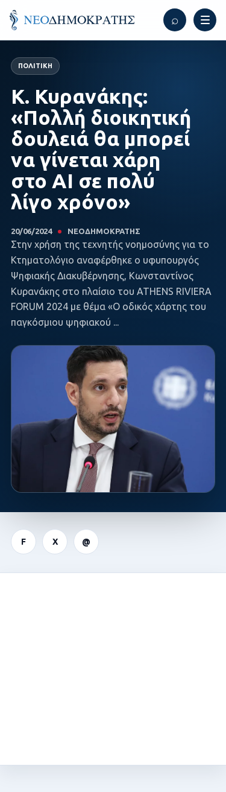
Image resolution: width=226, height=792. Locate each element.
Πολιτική (35, 65)
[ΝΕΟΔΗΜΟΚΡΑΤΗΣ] (72, 20)
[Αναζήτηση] (174, 19)
